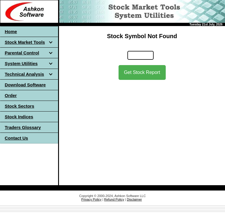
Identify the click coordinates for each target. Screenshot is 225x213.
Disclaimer (134, 199)
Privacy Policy (91, 199)
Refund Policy (114, 199)
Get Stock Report (142, 72)
